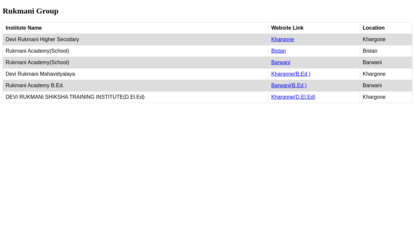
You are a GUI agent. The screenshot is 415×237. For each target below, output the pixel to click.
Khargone (282, 39)
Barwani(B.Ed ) (289, 85)
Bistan (278, 51)
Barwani (280, 62)
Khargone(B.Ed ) (290, 74)
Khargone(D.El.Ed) (293, 97)
